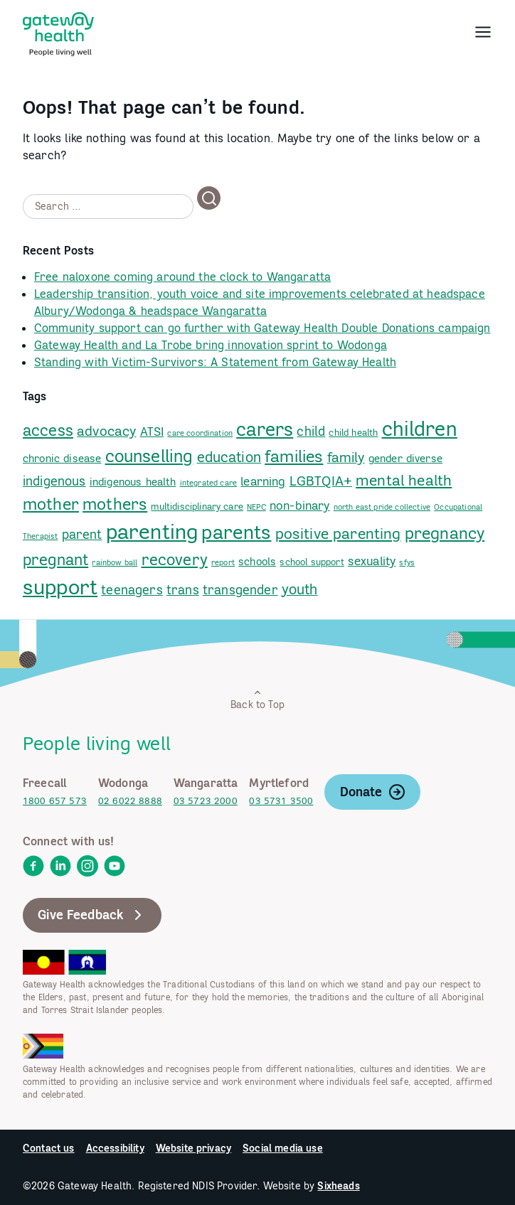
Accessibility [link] (115, 1148)
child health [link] (353, 432)
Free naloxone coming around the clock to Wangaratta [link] (182, 276)
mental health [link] (404, 480)
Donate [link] (372, 791)
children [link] (419, 428)
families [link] (294, 455)
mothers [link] (115, 503)
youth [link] (300, 589)
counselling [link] (149, 456)
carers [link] (264, 429)
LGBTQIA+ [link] (321, 480)
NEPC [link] (256, 507)
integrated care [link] (208, 483)
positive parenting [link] (338, 533)
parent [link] (82, 534)
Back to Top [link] (257, 699)
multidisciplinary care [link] (197, 506)
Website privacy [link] (193, 1148)
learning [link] (262, 481)
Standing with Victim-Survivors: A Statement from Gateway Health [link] (215, 362)
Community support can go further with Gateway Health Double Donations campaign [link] (262, 328)
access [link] (48, 430)
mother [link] (51, 503)
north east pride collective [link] (382, 507)
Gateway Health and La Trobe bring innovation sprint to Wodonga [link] (210, 345)
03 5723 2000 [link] (206, 801)
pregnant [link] (55, 559)
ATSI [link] (152, 431)
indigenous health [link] (133, 481)
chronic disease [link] (62, 458)
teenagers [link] (131, 590)
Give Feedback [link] (92, 914)
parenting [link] (152, 531)
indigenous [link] (54, 481)
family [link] (346, 457)
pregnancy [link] (444, 533)
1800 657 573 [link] (55, 801)
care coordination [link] (200, 433)
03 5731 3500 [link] (281, 801)
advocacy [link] (106, 430)
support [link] (60, 587)
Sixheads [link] (338, 1185)
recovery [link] (175, 559)
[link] (58, 31)
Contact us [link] (49, 1148)
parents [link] (236, 532)
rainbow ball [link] (114, 562)
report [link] (223, 562)
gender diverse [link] (405, 458)
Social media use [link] (283, 1148)
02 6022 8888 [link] (130, 801)
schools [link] (257, 561)
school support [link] (312, 561)
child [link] (311, 431)
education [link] (229, 457)
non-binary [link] (300, 505)
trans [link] (182, 590)
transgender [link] (240, 590)
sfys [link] (407, 562)
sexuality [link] (371, 561)
